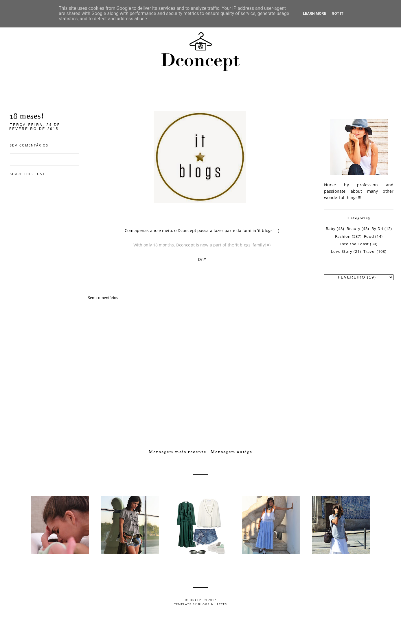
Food (369, 236)
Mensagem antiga (231, 451)
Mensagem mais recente (177, 451)
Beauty (353, 228)
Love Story (341, 251)
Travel (369, 251)
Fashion (343, 236)
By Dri (377, 228)
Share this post (27, 174)
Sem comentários (29, 145)
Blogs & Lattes (212, 604)
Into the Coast (354, 244)
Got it (337, 13)
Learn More (314, 13)
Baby (331, 228)
